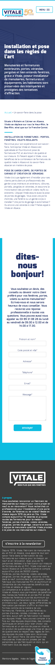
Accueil (8, 113)
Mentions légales (10, 663)
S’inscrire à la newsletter (23, 548)
